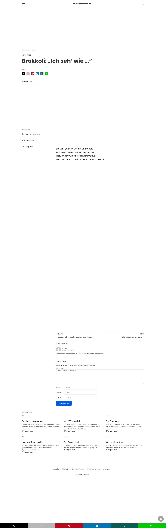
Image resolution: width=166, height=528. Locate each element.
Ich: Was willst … (29, 140)
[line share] (46, 73)
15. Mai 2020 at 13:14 (68, 350)
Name (58, 390)
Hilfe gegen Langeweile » (132, 337)
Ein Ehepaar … (28, 146)
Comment (59, 368)
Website (59, 400)
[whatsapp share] (41, 73)
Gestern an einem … (31, 134)
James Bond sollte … (33, 445)
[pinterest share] (32, 73)
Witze (34, 50)
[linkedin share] (37, 73)
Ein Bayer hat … (72, 445)
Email (58, 395)
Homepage (25, 50)
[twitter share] (23, 73)
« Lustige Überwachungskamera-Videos (75, 337)
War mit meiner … (116, 445)
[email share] (28, 73)
